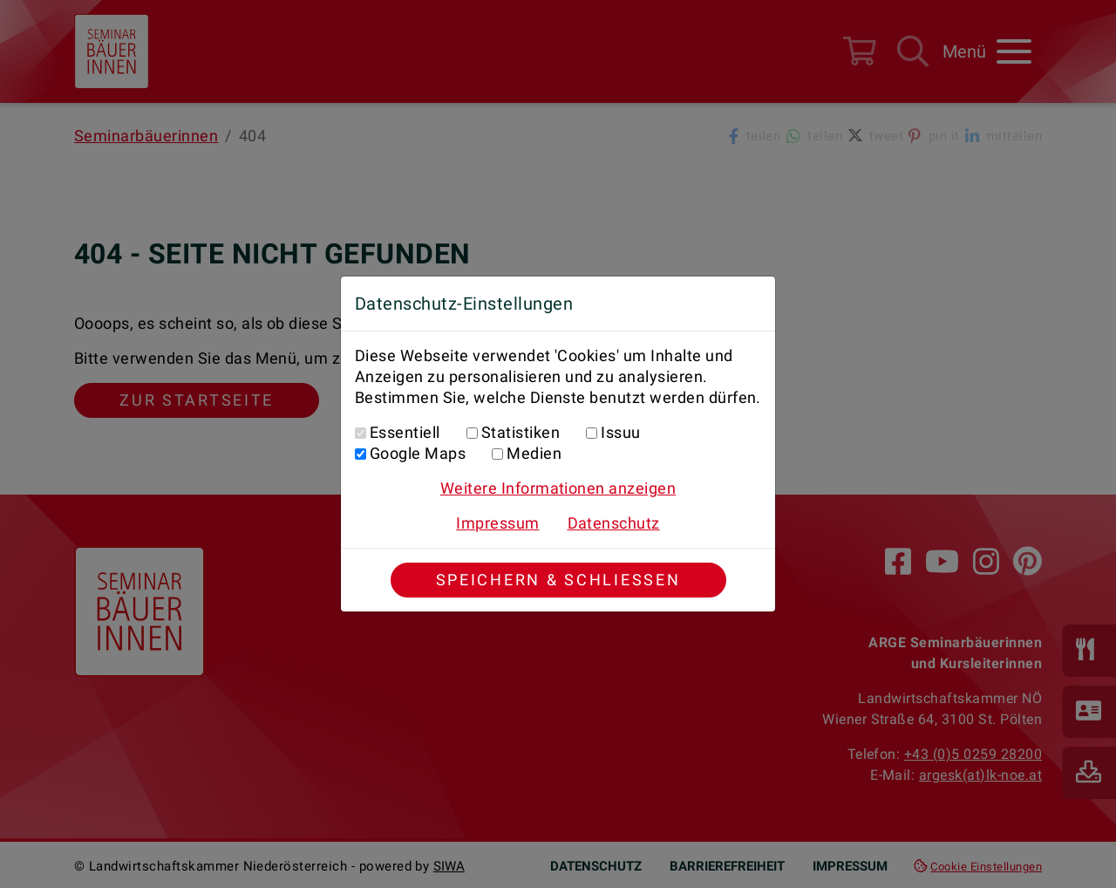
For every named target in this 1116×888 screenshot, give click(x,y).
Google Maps (418, 453)
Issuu (620, 432)
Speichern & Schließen (558, 579)
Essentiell (405, 432)
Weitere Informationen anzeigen (558, 488)
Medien (534, 453)
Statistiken (520, 432)
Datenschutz (614, 523)
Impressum (497, 523)
